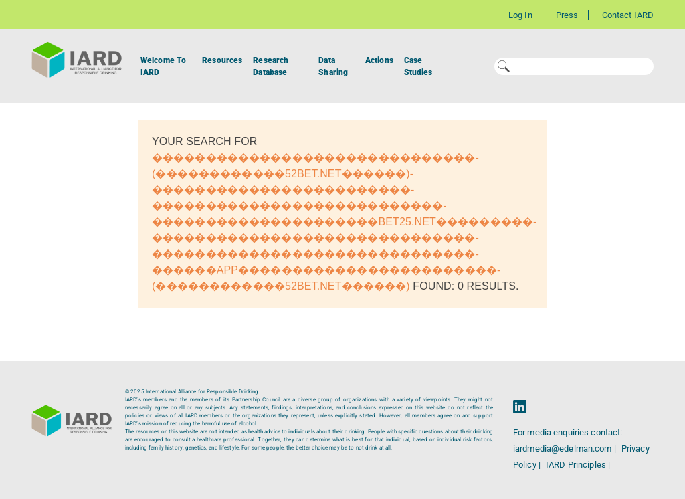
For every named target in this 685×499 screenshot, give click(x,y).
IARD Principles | (578, 465)
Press (567, 15)
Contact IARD (628, 15)
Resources (222, 60)
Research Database (270, 66)
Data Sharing (333, 66)
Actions (379, 60)
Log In (520, 15)
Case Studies (418, 66)
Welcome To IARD (163, 66)
